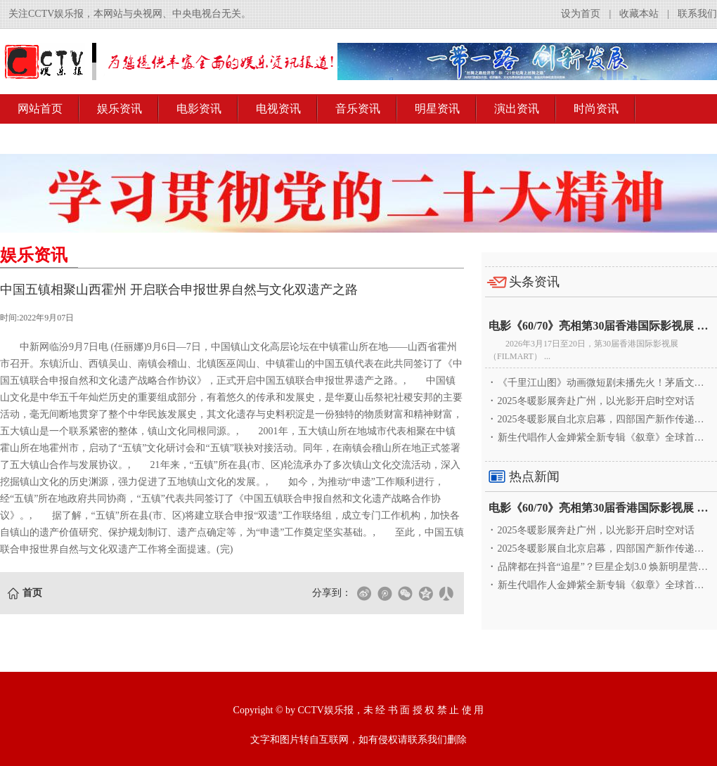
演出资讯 (516, 109)
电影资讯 (198, 109)
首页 (32, 593)
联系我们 (697, 13)
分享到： (331, 593)
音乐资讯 (357, 109)
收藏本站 (639, 13)
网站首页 (40, 109)
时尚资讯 (596, 109)
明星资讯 (437, 109)
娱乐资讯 (119, 109)
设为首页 (580, 13)
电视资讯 (278, 109)
